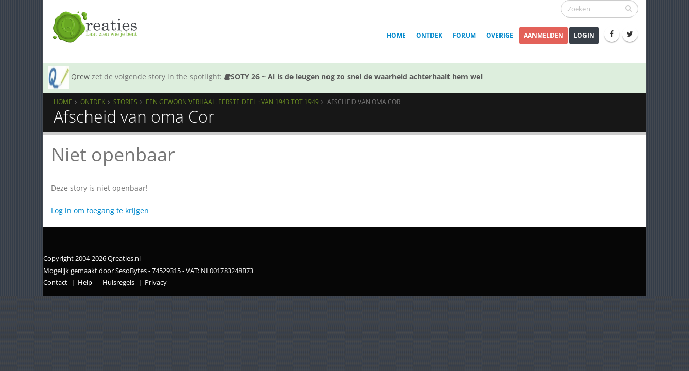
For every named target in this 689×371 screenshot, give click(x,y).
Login (584, 35)
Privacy (156, 282)
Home (396, 35)
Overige (499, 35)
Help (85, 282)
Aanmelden (543, 35)
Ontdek (429, 35)
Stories (125, 101)
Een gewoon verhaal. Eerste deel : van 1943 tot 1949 (232, 101)
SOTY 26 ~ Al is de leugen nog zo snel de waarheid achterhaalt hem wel (353, 76)
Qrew (80, 76)
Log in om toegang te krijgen (100, 210)
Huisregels (118, 282)
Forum (464, 35)
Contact (55, 282)
